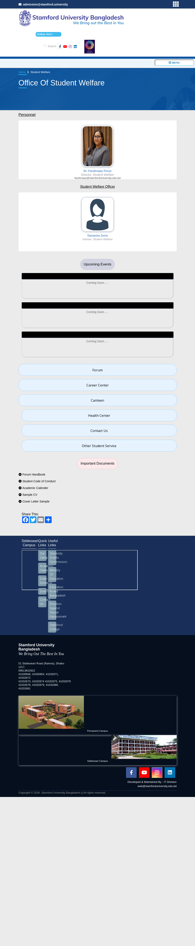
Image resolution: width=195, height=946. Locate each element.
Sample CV (29, 494)
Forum (97, 370)
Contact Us (99, 430)
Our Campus (43, 555)
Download (43, 591)
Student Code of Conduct (38, 481)
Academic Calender (35, 488)
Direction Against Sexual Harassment (53, 610)
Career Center (97, 385)
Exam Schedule (43, 581)
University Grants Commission (53, 558)
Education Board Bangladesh (53, 591)
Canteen (97, 400)
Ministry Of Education (53, 574)
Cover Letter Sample (35, 501)
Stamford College (53, 627)
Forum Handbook (33, 474)
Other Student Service (99, 446)
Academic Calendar (43, 568)
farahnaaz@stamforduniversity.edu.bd (97, 178)
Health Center (99, 415)
